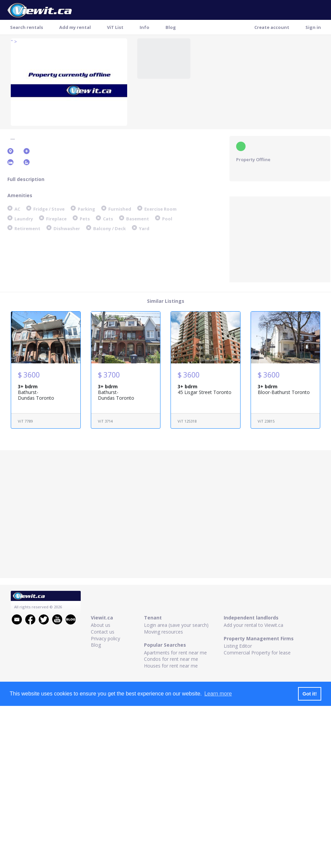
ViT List (115, 27)
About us (100, 625)
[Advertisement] (279, 238)
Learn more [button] (218, 693)
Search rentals (26, 27)
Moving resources (163, 632)
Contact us (102, 632)
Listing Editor (238, 646)
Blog (171, 27)
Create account (271, 27)
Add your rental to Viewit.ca (253, 625)
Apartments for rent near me (175, 652)
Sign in (313, 27)
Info (144, 27)
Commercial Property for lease (257, 652)
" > (14, 41)
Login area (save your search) (176, 625)
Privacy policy (105, 638)
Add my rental (75, 27)
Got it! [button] (309, 693)
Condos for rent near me (171, 659)
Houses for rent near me (171, 666)
